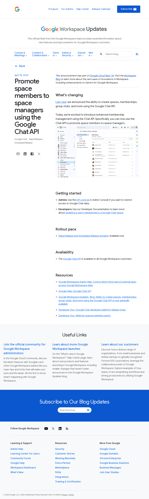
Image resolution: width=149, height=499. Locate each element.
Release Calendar (101, 9)
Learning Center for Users (25, 453)
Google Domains (109, 453)
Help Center (82, 9)
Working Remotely (65, 458)
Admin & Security (67, 54)
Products (53, 9)
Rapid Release (36, 139)
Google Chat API (72, 259)
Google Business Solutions (114, 463)
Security (59, 449)
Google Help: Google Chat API (74, 291)
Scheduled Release (23, 142)
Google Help (17, 463)
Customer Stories (65, 453)
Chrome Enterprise (110, 458)
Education (81, 54)
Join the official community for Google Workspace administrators (24, 349)
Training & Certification (68, 481)
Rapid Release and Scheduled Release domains (83, 236)
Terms (71, 495)
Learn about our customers (120, 344)
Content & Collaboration (40, 54)
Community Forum (20, 458)
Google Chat (21, 139)
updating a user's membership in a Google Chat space (94, 212)
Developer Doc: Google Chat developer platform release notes (92, 309)
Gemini (56, 54)
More (91, 54)
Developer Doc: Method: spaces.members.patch (84, 315)
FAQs (58, 472)
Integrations (62, 477)
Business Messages (110, 467)
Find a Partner (63, 463)
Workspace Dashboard (23, 467)
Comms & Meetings (21, 54)
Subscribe (129, 9)
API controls (82, 200)
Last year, (61, 102)
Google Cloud (107, 449)
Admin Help (16, 449)
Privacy (65, 495)
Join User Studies (109, 472)
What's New (16, 472)
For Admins (67, 9)
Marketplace (62, 467)
